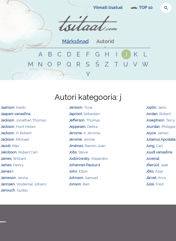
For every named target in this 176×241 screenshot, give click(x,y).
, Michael (15, 139)
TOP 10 (146, 7)
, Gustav (14, 190)
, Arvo (156, 178)
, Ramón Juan (87, 146)
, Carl (154, 146)
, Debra (83, 127)
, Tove (80, 107)
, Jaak (157, 165)
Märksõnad (75, 41)
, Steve (78, 152)
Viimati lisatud (108, 7)
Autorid (105, 41)
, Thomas (84, 120)
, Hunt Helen (18, 127)
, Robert (158, 114)
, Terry (160, 120)
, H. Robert (16, 133)
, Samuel (83, 178)
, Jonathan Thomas (23, 120)
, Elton (78, 171)
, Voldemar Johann (24, 184)
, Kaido (13, 107)
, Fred (154, 184)
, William (13, 158)
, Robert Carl (19, 152)
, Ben (79, 184)
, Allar (154, 171)
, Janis (156, 107)
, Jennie (82, 139)
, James (157, 133)
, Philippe (160, 127)
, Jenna (14, 178)
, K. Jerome (84, 133)
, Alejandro (88, 158)
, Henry (12, 165)
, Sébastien (84, 114)
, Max (10, 146)
